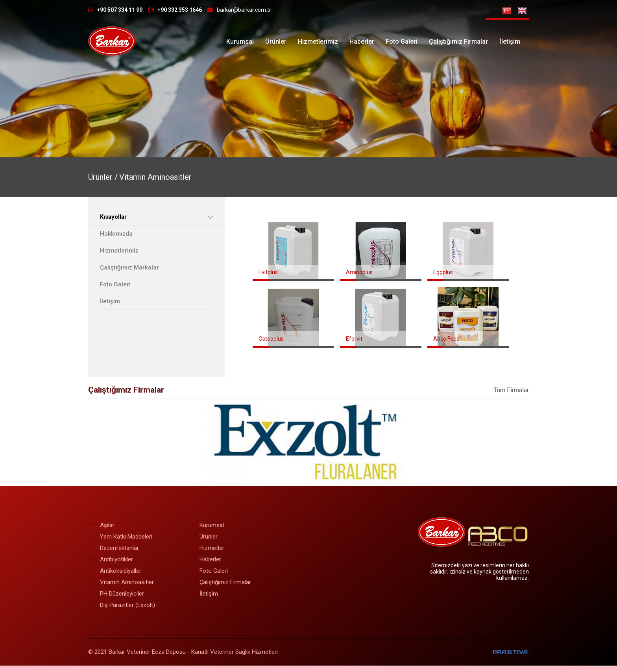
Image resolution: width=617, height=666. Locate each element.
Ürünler (275, 41)
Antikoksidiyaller (114, 571)
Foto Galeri (401, 41)
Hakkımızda (116, 233)
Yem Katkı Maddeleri (120, 537)
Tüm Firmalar (511, 390)
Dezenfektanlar (113, 548)
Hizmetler (206, 548)
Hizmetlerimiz (318, 41)
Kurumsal (240, 41)
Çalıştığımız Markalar (129, 267)
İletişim (509, 41)
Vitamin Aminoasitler (155, 177)
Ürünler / (103, 177)
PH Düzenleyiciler (116, 594)
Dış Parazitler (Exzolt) (121, 605)
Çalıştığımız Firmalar (458, 41)
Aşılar (101, 525)
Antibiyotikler (110, 559)
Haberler (361, 41)
